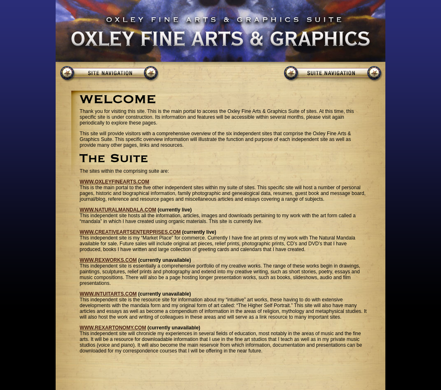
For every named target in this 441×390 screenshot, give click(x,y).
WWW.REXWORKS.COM (108, 260)
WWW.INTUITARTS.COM (108, 294)
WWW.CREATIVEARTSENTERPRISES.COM (130, 232)
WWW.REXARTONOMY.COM (113, 328)
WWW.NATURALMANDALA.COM (118, 210)
